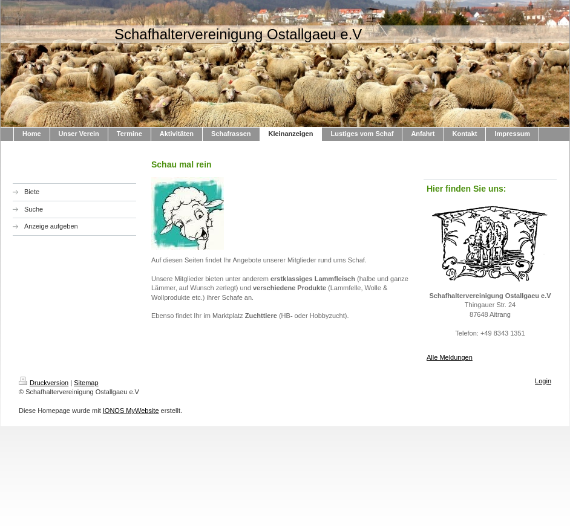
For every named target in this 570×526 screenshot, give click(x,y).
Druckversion (43, 382)
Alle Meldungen (450, 357)
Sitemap (86, 382)
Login (543, 381)
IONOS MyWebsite (131, 410)
